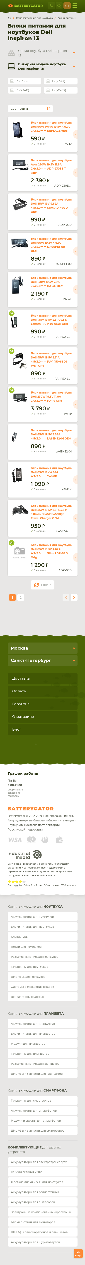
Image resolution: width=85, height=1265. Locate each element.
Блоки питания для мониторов (33, 1222)
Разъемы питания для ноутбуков (34, 956)
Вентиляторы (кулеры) (27, 997)
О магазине (23, 717)
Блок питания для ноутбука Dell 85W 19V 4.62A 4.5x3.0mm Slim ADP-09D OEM (51, 205)
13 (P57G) (59, 90)
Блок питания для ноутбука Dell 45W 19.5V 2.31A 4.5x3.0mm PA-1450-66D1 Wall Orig (51, 359)
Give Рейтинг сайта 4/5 (20, 882)
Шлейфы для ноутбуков (28, 976)
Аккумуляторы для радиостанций (35, 1192)
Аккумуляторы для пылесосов (33, 1202)
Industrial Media (25, 854)
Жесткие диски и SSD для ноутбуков (37, 1182)
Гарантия (21, 704)
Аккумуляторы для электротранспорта (39, 1162)
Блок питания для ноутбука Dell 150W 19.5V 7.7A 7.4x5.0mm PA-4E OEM (51, 282)
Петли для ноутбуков (26, 946)
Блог (16, 729)
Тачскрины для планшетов (30, 1053)
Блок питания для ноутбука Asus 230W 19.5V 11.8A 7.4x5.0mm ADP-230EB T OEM (51, 166)
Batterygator (39, 808)
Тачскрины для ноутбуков (29, 966)
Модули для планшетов (28, 1043)
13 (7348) (22, 90)
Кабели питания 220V (26, 1172)
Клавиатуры (19, 936)
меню (75, 5)
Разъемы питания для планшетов (35, 1063)
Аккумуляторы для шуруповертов (35, 1242)
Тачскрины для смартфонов (31, 1100)
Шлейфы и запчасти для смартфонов (37, 1130)
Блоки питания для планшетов (33, 1033)
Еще (46, 585)
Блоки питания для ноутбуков (32, 926)
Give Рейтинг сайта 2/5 (13, 882)
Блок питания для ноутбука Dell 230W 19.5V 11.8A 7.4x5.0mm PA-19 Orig (51, 396)
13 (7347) (58, 81)
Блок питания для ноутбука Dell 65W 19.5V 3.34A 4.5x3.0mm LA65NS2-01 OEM (51, 434)
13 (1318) (21, 81)
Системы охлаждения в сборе (32, 987)
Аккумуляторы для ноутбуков (32, 916)
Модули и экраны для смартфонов (36, 1120)
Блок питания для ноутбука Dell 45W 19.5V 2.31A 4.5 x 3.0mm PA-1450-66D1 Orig (51, 319)
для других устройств (34, 1150)
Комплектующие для (35, 906)
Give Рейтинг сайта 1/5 (9, 882)
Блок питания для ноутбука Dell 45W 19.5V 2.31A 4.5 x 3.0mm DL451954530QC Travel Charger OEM (51, 512)
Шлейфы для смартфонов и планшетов (39, 1232)
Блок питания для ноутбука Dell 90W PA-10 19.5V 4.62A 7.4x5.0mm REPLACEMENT (51, 126)
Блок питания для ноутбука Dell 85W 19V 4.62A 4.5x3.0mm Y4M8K (51, 472)
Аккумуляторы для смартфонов (34, 1110)
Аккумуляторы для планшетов (33, 1023)
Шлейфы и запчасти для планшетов (37, 1073)
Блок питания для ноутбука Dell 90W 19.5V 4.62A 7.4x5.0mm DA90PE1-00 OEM (51, 244)
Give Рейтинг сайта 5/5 (24, 882)
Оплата (19, 691)
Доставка (21, 678)
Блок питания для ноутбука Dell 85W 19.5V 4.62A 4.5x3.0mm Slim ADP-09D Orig (51, 551)
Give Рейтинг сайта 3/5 (17, 882)
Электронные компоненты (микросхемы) (41, 1212)
